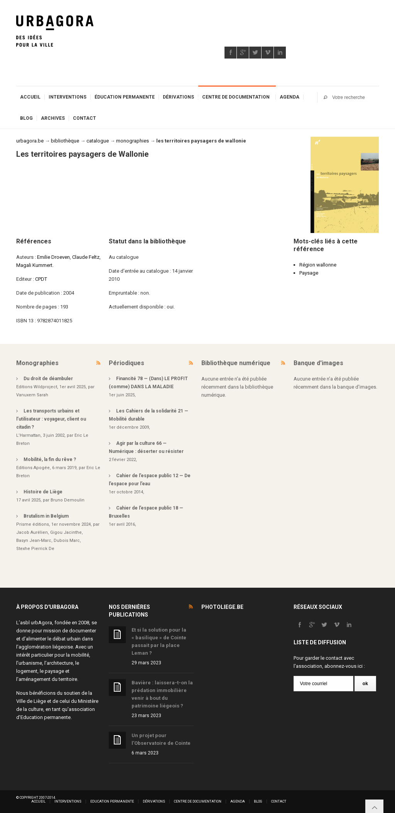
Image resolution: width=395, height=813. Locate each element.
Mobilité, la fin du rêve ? (50, 459)
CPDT (41, 279)
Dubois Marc (67, 540)
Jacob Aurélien (32, 532)
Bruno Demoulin (67, 500)
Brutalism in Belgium (46, 516)
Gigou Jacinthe (66, 532)
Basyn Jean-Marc (33, 540)
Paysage (308, 273)
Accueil (30, 97)
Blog (26, 118)
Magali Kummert (34, 265)
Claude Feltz (86, 257)
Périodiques (126, 363)
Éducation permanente (125, 97)
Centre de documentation (236, 97)
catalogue (97, 141)
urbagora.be (30, 141)
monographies (132, 141)
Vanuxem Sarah (32, 394)
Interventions (67, 97)
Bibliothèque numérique (235, 363)
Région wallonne (317, 265)
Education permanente (45, 717)
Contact (84, 118)
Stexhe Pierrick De (35, 548)
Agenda (289, 97)
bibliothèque (65, 141)
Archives (53, 118)
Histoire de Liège (43, 492)
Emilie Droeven (53, 257)
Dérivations (178, 97)
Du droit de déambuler (48, 378)
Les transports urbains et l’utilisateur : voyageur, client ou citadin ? (51, 419)
